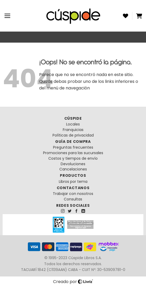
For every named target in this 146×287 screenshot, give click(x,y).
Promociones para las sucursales (73, 152)
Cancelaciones (73, 169)
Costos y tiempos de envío (73, 158)
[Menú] (7, 16)
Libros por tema (73, 181)
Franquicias (73, 129)
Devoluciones (73, 164)
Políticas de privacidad (73, 135)
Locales (73, 124)
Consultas (73, 199)
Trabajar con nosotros (73, 193)
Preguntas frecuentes (73, 147)
